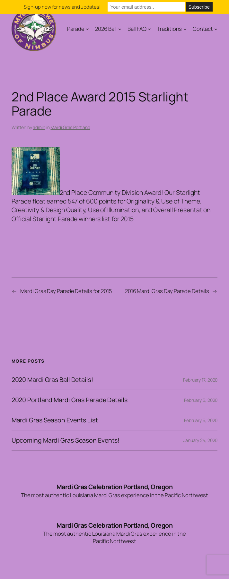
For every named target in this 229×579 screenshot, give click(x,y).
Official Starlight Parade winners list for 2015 (73, 218)
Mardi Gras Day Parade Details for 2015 (66, 291)
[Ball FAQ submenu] (149, 28)
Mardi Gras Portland (70, 127)
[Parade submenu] (87, 28)
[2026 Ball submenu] (119, 28)
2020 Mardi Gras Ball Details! (52, 379)
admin (39, 127)
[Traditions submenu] (185, 28)
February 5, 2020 (200, 400)
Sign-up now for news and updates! (62, 7)
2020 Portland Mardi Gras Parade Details (70, 399)
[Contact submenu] (215, 28)
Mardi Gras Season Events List (55, 420)
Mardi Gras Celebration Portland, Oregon (115, 486)
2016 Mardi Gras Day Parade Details (167, 291)
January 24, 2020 (200, 440)
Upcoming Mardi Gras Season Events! (66, 440)
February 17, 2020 (200, 380)
